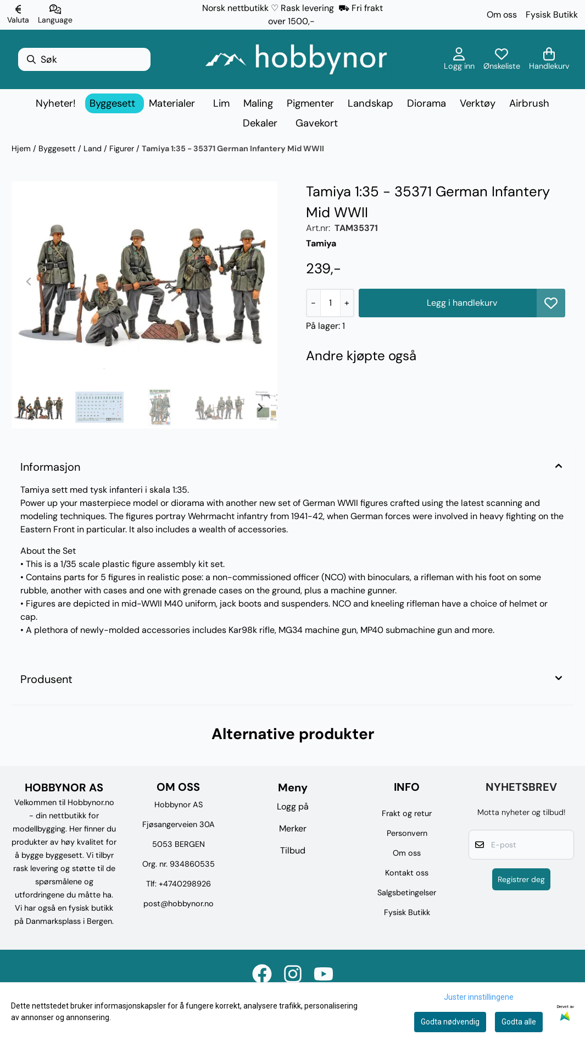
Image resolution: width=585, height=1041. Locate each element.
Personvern (407, 833)
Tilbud (292, 850)
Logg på (293, 806)
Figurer (122, 148)
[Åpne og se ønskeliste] (502, 59)
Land (93, 148)
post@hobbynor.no (178, 903)
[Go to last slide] (29, 407)
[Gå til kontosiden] (459, 59)
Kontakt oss (406, 873)
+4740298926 (185, 884)
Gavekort (317, 123)
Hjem (22, 148)
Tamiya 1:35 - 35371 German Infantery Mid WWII (233, 148)
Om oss (502, 14)
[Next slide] (260, 281)
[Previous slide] (29, 281)
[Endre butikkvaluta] (18, 15)
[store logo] (296, 59)
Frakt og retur (407, 813)
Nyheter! (56, 103)
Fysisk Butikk (552, 14)
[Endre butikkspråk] (55, 15)
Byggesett (58, 148)
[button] (551, 303)
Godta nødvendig (450, 1021)
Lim (221, 103)
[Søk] (84, 59)
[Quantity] (330, 303)
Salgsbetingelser (406, 892)
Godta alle (519, 1021)
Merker (293, 828)
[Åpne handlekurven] (549, 59)
